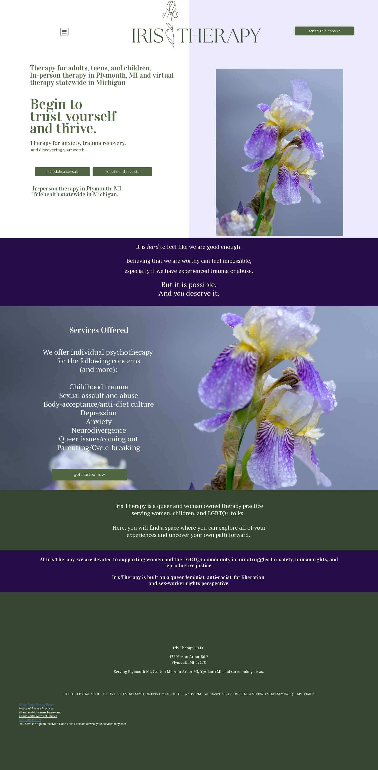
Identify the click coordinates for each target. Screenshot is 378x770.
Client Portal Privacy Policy (36, 704)
